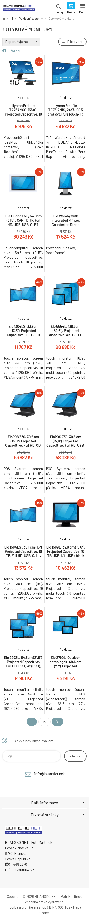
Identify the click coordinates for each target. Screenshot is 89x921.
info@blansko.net (49, 773)
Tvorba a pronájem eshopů (28, 907)
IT (12, 18)
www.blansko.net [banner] (18, 8)
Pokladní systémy (31, 18)
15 (44, 721)
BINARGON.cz (59, 907)
